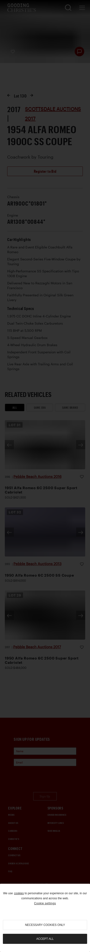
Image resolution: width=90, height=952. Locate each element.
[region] (45, 918)
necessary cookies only (45, 925)
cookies (19, 893)
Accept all (45, 939)
